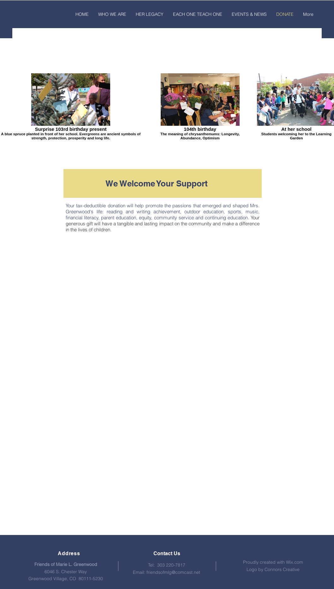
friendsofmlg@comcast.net (173, 572)
